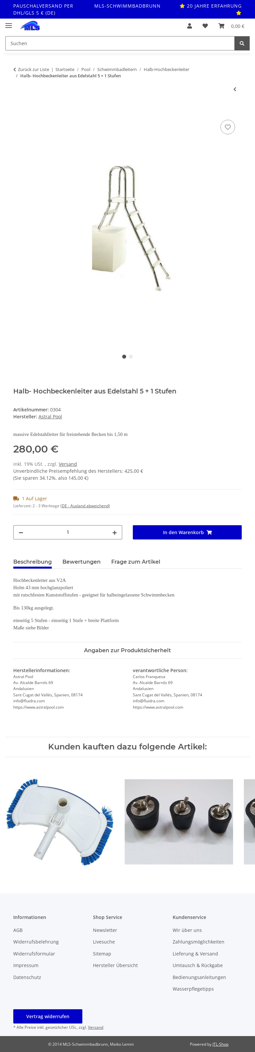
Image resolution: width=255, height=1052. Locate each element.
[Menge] (68, 532)
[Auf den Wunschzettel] (227, 127)
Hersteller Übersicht (115, 965)
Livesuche (104, 942)
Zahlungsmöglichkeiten (198, 942)
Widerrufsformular (34, 953)
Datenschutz (27, 977)
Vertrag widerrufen (47, 1016)
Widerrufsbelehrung (36, 942)
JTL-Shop (220, 1044)
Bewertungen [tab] (81, 562)
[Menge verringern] (21, 532)
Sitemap (102, 953)
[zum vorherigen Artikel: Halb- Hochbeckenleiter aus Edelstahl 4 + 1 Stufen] (235, 89)
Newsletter (105, 930)
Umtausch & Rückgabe (198, 965)
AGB (18, 930)
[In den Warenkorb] (18, 110)
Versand (68, 464)
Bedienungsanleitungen (199, 977)
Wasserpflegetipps (193, 989)
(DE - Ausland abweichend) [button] (85, 506)
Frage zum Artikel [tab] (135, 562)
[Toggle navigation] (8, 23)
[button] (189, 26)
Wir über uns (187, 930)
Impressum (26, 965)
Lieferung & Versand (195, 953)
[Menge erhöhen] (114, 532)
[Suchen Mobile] (120, 43)
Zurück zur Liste (33, 69)
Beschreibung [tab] (32, 562)
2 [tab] (131, 357)
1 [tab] (124, 357)
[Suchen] (242, 43)
